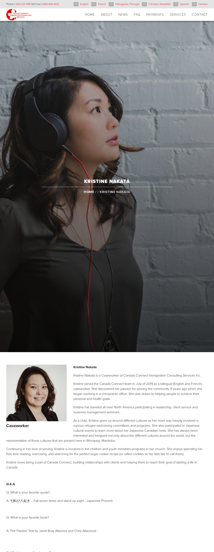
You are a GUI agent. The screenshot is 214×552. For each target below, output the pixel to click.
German (203, 4)
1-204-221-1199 (22, 4)
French (102, 4)
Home (89, 196)
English (84, 4)
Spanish (184, 4)
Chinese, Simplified (160, 4)
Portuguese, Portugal (127, 4)
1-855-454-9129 (50, 4)
